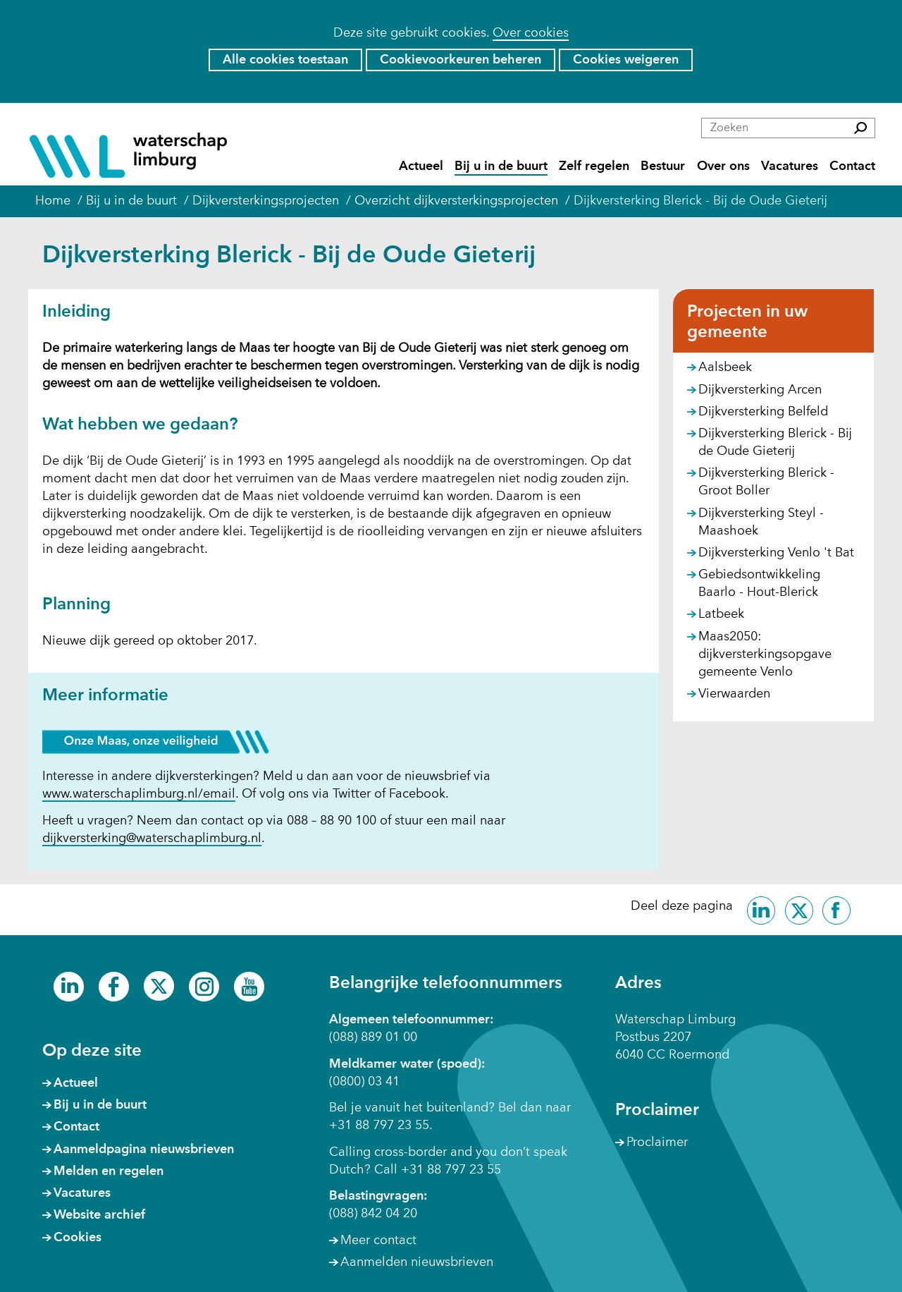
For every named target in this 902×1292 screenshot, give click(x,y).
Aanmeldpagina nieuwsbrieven (144, 1149)
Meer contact (378, 1240)
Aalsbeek (725, 367)
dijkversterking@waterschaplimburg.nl (151, 838)
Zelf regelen (594, 167)
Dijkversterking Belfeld (763, 412)
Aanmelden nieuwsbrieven (416, 1262)
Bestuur (663, 167)
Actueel (421, 167)
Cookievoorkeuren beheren (460, 60)
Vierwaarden (734, 694)
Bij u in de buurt (501, 167)
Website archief (99, 1215)
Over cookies (531, 33)
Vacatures (789, 167)
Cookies (77, 1237)
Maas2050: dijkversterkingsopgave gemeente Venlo (765, 654)
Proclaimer (657, 1142)
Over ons (723, 167)
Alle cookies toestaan (285, 60)
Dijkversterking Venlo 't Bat (776, 553)
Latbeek (721, 614)
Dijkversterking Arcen (760, 390)
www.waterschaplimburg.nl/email (138, 795)
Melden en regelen (108, 1171)
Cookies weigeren (626, 60)
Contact (852, 167)
